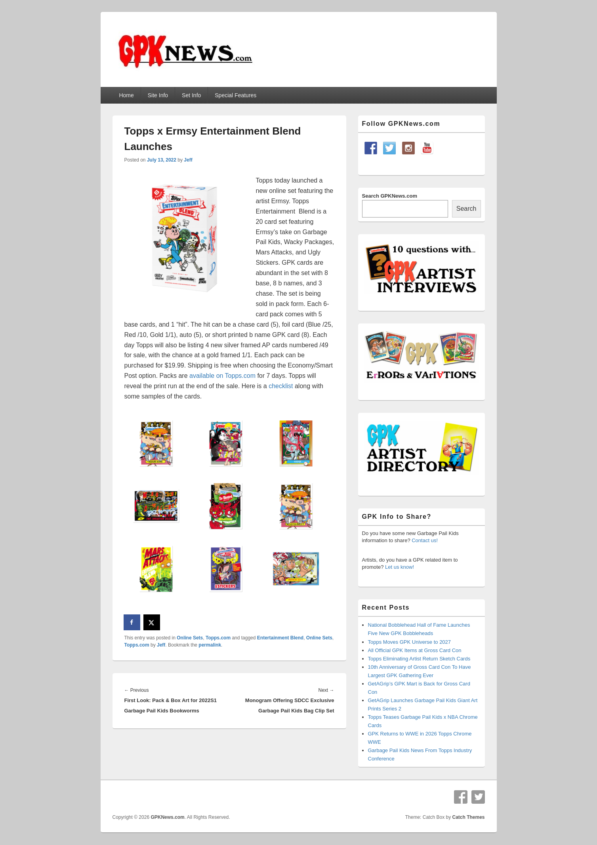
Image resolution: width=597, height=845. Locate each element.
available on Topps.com (222, 375)
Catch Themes (468, 817)
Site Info (158, 95)
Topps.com (218, 638)
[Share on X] (152, 622)
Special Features (235, 95)
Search (466, 208)
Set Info (191, 95)
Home (126, 95)
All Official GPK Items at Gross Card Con (415, 650)
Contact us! (425, 540)
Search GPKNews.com (389, 196)
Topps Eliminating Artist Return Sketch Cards (419, 659)
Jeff (188, 160)
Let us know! (399, 567)
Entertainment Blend (280, 638)
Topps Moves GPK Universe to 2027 (409, 642)
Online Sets (190, 638)
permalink (209, 645)
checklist (281, 386)
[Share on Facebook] (132, 622)
